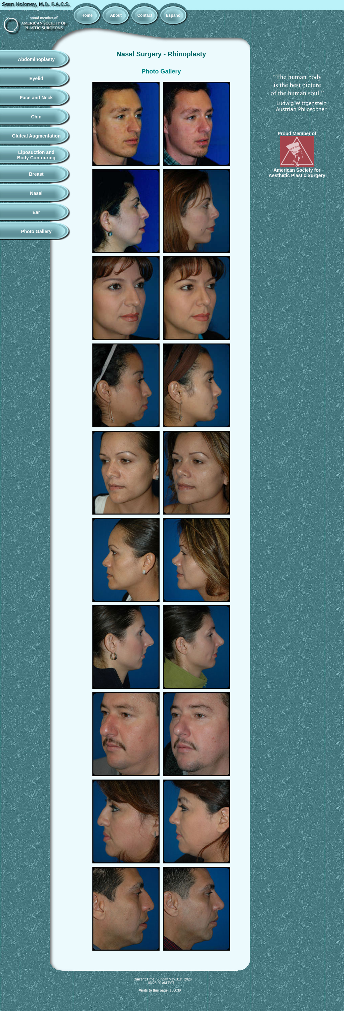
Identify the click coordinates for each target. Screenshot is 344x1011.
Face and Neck (36, 97)
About (116, 15)
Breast (36, 174)
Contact (145, 15)
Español (174, 15)
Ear (36, 212)
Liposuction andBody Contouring (36, 155)
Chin (36, 116)
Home (86, 15)
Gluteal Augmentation (36, 136)
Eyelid (36, 78)
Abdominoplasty (36, 59)
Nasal (36, 193)
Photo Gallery (36, 231)
